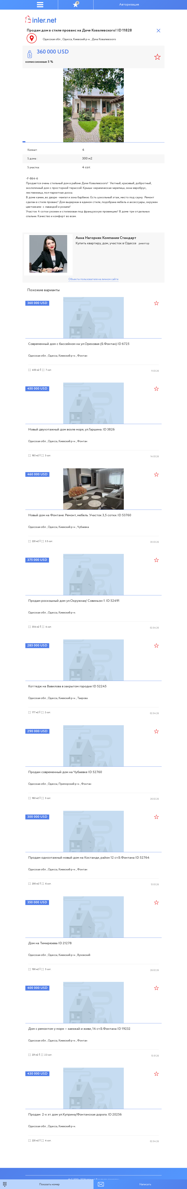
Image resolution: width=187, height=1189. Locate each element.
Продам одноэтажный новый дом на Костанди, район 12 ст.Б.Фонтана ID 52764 (88, 857)
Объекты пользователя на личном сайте (93, 279)
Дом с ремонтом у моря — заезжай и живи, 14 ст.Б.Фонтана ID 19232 (79, 1028)
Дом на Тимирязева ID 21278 (50, 943)
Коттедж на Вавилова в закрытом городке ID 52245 (67, 686)
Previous (68, 105)
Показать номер (49, 1184)
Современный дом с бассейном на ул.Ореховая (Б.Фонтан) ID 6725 (78, 343)
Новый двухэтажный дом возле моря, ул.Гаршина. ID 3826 (71, 429)
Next (118, 105)
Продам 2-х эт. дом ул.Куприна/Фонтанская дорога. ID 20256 (75, 1114)
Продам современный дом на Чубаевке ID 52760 (65, 772)
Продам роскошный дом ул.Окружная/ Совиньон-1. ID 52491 (73, 600)
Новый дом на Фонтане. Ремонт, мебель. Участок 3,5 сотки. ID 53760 (79, 515)
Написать (145, 1184)
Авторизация (129, 4)
